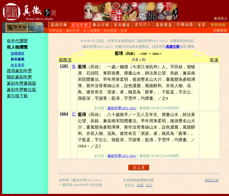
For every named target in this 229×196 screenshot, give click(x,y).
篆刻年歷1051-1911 (122, 108)
